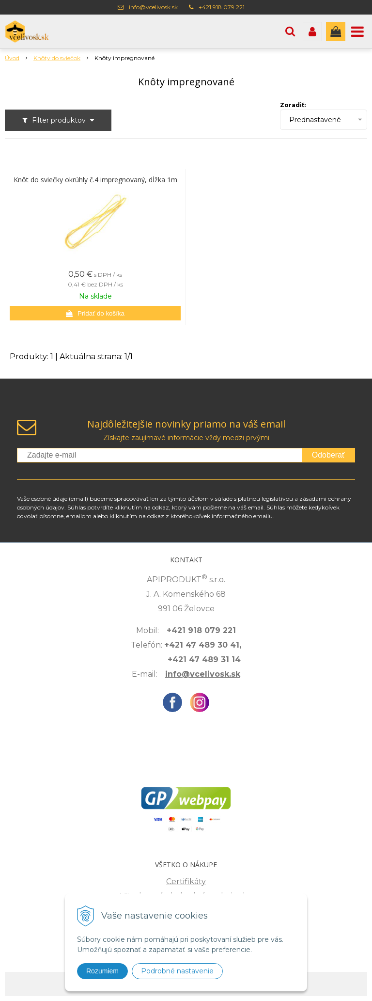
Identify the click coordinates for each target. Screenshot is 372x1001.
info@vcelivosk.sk (153, 7)
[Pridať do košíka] (95, 313)
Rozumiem (102, 971)
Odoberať (328, 455)
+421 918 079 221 (222, 7)
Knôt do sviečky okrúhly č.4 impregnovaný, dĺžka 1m (95, 180)
